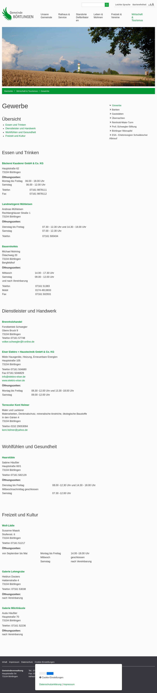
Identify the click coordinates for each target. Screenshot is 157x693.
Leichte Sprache (122, 4)
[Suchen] (107, 5)
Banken (114, 109)
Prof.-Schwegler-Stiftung (123, 126)
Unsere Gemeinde (46, 16)
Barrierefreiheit (139, 4)
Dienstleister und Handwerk (20, 128)
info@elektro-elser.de (13, 376)
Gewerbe (115, 105)
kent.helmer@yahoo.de (15, 430)
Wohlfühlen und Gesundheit (20, 132)
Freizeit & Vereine (116, 16)
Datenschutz (27, 662)
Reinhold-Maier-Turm (121, 122)
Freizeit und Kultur (15, 136)
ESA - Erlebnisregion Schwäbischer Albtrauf (128, 136)
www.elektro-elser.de (13, 380)
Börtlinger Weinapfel (120, 130)
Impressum (14, 662)
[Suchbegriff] (95, 5)
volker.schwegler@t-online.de (18, 341)
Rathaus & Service (64, 16)
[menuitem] (47, 16)
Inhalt (4, 662)
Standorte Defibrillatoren (82, 17)
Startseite (8, 91)
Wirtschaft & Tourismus (137, 17)
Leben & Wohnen (98, 16)
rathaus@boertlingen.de (40, 676)
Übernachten (117, 118)
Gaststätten (116, 113)
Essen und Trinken (15, 124)
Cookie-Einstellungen (44, 662)
